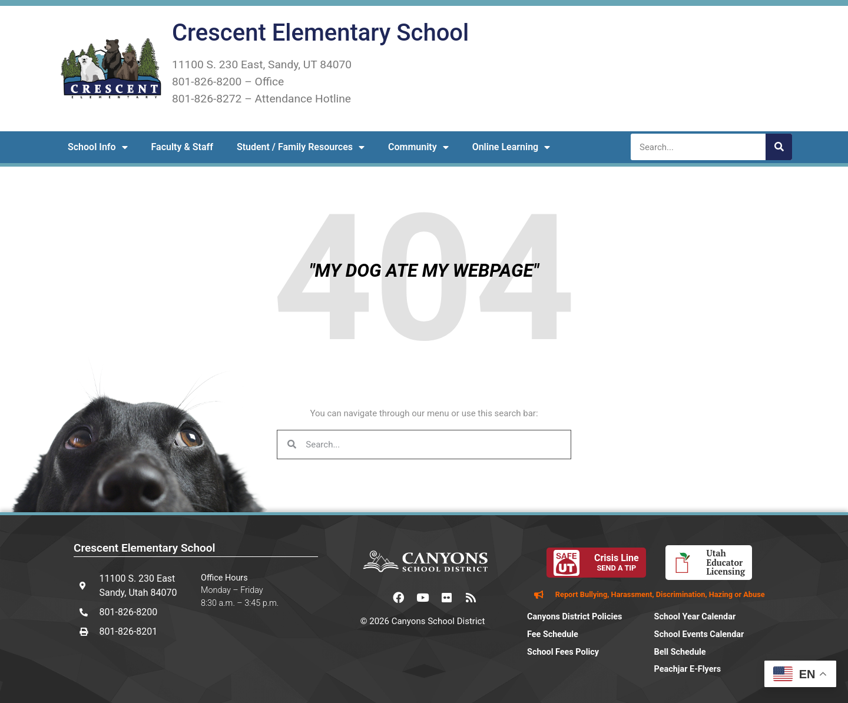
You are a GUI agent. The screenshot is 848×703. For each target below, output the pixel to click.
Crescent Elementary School (320, 33)
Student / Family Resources (301, 147)
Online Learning (511, 147)
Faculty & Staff (182, 146)
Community (418, 147)
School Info (98, 147)
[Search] (779, 147)
